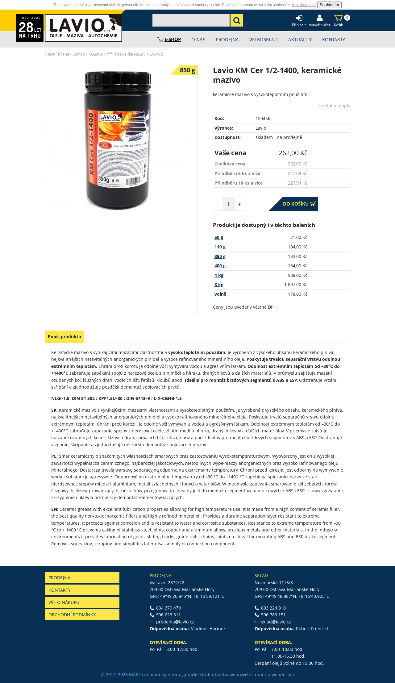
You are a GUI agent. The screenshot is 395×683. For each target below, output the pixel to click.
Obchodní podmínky (72, 615)
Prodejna (59, 578)
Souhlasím (329, 4)
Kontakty (59, 590)
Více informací (304, 5)
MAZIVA (96, 54)
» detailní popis (334, 106)
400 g (220, 266)
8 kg (218, 284)
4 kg (218, 275)
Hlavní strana (57, 54)
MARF (135, 674)
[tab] (64, 337)
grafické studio (197, 674)
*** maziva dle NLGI (124, 54)
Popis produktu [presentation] (64, 336)
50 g (218, 237)
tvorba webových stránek (241, 674)
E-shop (79, 54)
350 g (220, 256)
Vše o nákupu (63, 602)
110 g (220, 247)
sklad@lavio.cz (276, 622)
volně (220, 294)
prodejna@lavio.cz (175, 622)
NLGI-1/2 (155, 54)
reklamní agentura (161, 674)
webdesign (283, 674)
